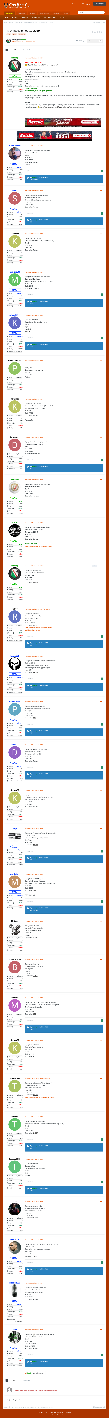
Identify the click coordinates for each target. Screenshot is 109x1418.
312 (21, 301)
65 (21, 983)
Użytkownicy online (50, 17)
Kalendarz (15, 17)
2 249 (20, 87)
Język (40, 1412)
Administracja (36, 17)
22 (21, 258)
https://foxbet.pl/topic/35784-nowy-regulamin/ (43, 65)
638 (21, 219)
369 (21, 1311)
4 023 (20, 508)
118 (21, 1140)
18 (21, 1102)
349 (21, 685)
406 (21, 174)
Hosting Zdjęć (44, 13)
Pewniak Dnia (30, 42)
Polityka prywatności (57, 1412)
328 (21, 1268)
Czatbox (56, 13)
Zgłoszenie (30, 171)
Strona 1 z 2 (27, 50)
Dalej (14, 50)
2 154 (20, 1358)
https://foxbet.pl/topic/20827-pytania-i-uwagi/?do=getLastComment (62, 107)
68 (21, 1022)
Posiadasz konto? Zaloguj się (81, 4)
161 (21, 633)
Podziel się (79, 41)
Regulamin (25, 17)
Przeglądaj (9, 13)
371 (21, 344)
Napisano (34, 58)
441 (21, 857)
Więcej (65, 13)
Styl (47, 1412)
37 (21, 1225)
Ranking (62, 17)
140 (21, 1183)
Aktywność (21, 13)
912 (21, 730)
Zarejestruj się (99, 3)
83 (21, 945)
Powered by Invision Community (54, 1415)
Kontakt (68, 1412)
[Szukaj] (89, 12)
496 (21, 903)
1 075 (20, 551)
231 (21, 461)
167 (21, 773)
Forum (7, 17)
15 (21, 385)
